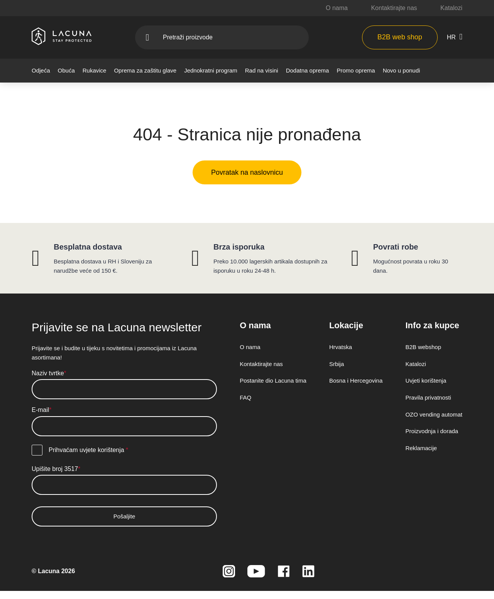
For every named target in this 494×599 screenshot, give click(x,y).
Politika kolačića (202, 270)
